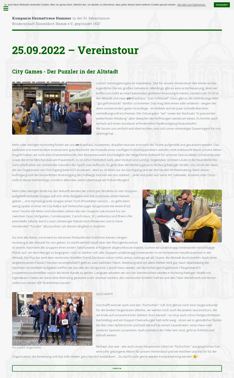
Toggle (8, 8)
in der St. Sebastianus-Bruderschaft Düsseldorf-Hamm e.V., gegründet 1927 (61, 21)
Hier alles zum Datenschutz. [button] (191, 4)
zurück (117, 368)
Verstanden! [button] (222, 5)
